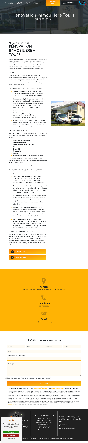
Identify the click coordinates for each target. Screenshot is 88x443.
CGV (60, 438)
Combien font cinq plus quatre (16, 352)
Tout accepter (11, 432)
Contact (42, 3)
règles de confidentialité (40, 385)
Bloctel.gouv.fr (11, 401)
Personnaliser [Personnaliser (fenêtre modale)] (11, 439)
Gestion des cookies (67, 438)
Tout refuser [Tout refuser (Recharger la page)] (11, 435)
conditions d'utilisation (58, 385)
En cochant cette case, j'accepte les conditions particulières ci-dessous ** (29, 375)
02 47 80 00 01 (53, 3)
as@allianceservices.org (44, 319)
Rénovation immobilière (20, 3)
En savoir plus (18, 251)
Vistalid (30, 438)
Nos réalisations (35, 3)
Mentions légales (54, 438)
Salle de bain (28, 3)
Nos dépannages (11, 3)
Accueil (4, 3)
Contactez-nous (18, 257)
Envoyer (46, 380)
